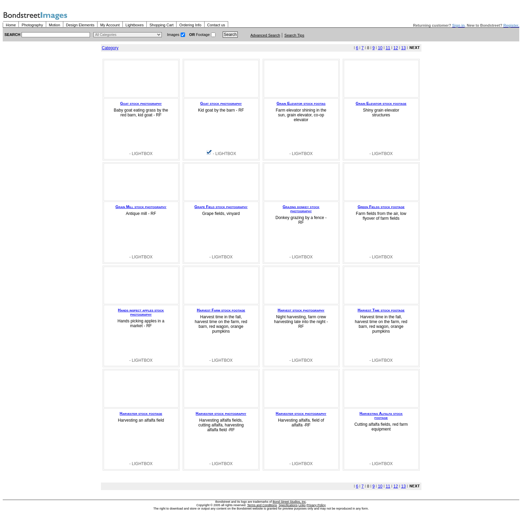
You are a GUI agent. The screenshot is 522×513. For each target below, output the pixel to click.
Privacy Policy (316, 505)
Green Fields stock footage (380, 207)
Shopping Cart (161, 25)
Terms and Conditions (262, 505)
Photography (32, 25)
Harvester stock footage (141, 413)
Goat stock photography (140, 103)
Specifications (288, 505)
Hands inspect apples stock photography (141, 312)
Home (11, 25)
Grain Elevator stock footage (381, 103)
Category (110, 48)
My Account (110, 25)
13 (403, 48)
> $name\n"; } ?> (127, 34)
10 (380, 48)
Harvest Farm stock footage (221, 310)
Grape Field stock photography (220, 207)
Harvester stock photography (221, 413)
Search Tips (294, 35)
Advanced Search (265, 35)
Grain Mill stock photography (141, 207)
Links (302, 505)
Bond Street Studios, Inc (289, 501)
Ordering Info (190, 25)
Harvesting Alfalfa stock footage (381, 415)
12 (395, 48)
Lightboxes (135, 25)
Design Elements (80, 25)
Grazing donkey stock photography (301, 209)
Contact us (216, 25)
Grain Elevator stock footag (301, 103)
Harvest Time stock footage (380, 310)
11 (388, 48)
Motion (54, 25)
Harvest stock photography (301, 310)
